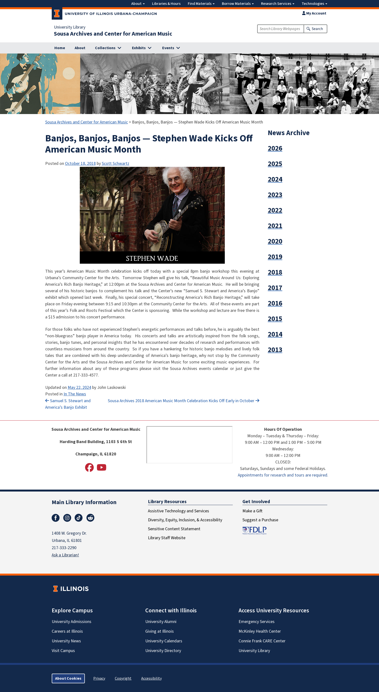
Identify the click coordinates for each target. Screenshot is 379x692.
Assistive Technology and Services (178, 511)
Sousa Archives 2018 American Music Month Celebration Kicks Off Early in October (181, 401)
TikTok (78, 518)
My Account (314, 13)
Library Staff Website (166, 538)
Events (168, 48)
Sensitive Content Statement (174, 529)
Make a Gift (252, 511)
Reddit (90, 518)
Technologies (314, 3)
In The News (75, 394)
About (138, 3)
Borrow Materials (238, 3)
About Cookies (68, 678)
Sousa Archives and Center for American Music (113, 34)
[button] (301, 148)
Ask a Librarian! (65, 555)
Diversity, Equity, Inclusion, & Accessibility (185, 520)
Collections (105, 48)
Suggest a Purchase (260, 520)
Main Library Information (84, 502)
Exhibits (139, 48)
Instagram (67, 518)
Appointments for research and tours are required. (283, 475)
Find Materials (201, 3)
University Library (69, 27)
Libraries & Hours (166, 3)
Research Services (277, 3)
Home (59, 48)
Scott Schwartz (115, 164)
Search (317, 28)
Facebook (55, 518)
